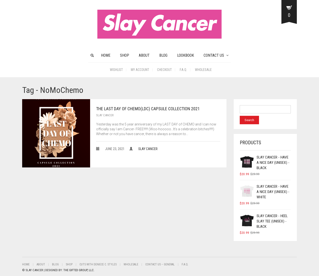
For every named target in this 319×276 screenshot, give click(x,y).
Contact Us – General (160, 264)
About (144, 55)
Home (26, 264)
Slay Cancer (105, 115)
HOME (105, 55)
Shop (124, 55)
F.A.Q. (183, 70)
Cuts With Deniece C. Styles (98, 264)
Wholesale (203, 70)
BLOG (163, 55)
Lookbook (185, 55)
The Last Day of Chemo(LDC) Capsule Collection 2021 (148, 108)
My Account (140, 70)
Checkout (164, 70)
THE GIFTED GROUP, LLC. (78, 270)
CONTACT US (214, 55)
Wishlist (116, 70)
